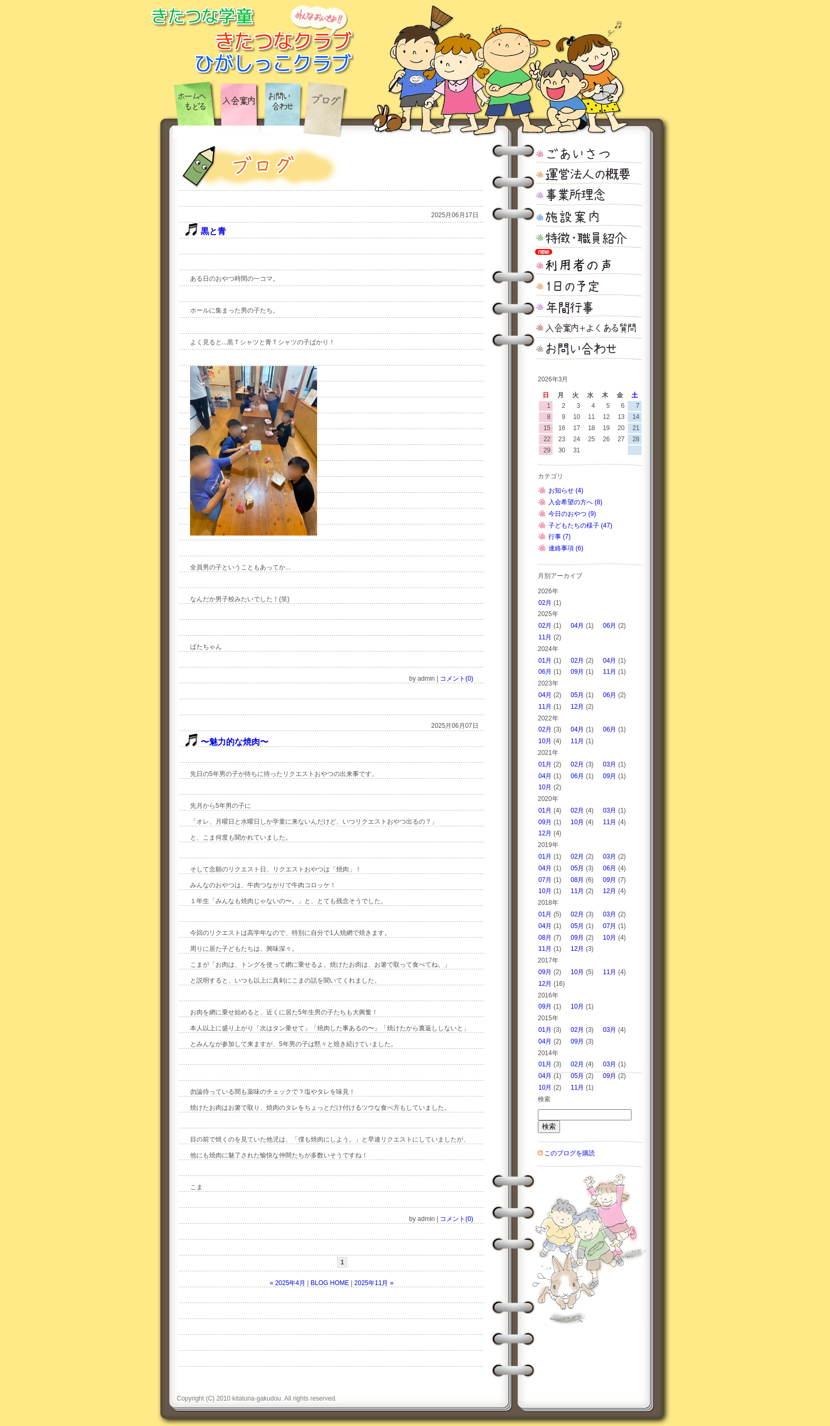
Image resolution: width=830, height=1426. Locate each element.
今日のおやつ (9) (572, 514)
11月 (545, 637)
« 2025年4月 (287, 1283)
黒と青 (213, 231)
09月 (577, 671)
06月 (609, 625)
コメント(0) (456, 678)
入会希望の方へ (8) (575, 502)
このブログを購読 (569, 1153)
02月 (545, 603)
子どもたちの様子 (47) (580, 525)
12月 (577, 706)
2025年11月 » (373, 1283)
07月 (545, 880)
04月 (577, 625)
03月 (609, 764)
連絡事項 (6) (565, 548)
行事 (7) (559, 536)
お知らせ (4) (565, 490)
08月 (577, 880)
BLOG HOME (330, 1283)
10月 (545, 741)
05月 (577, 695)
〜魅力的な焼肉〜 (234, 741)
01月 (545, 660)
